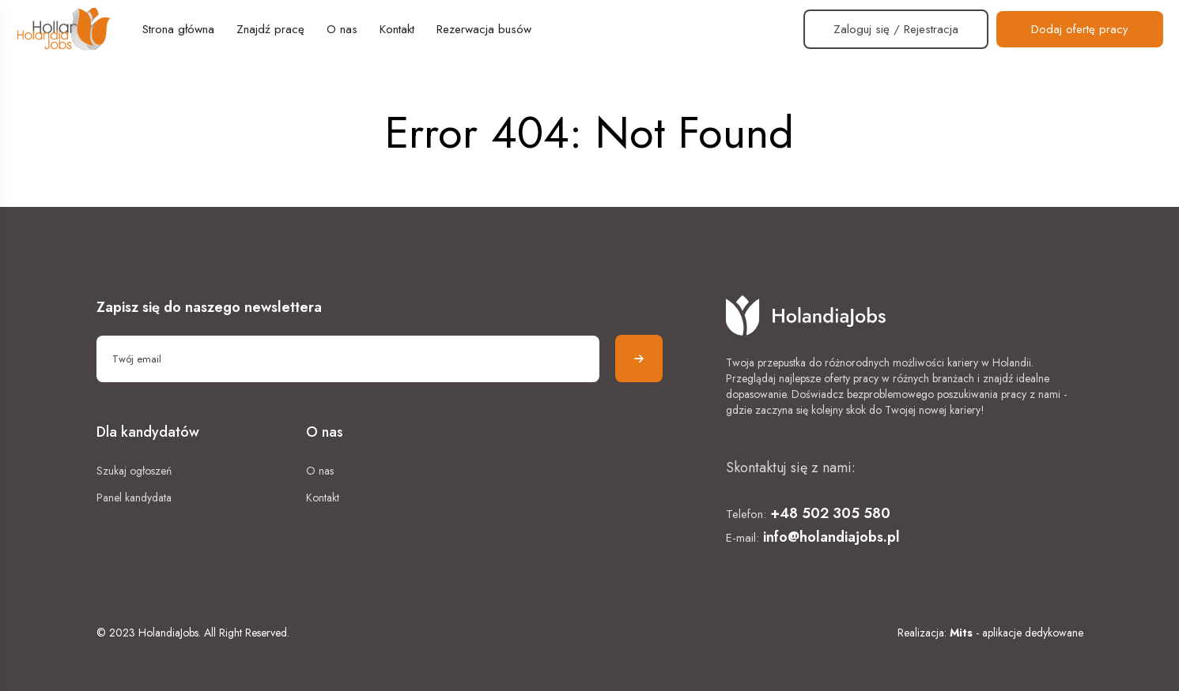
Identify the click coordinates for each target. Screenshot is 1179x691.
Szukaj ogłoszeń (134, 471)
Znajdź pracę (270, 29)
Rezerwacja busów (483, 29)
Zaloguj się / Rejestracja (895, 29)
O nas (342, 29)
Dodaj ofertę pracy (1079, 29)
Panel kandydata (134, 497)
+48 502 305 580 (830, 513)
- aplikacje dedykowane (1016, 632)
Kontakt (397, 29)
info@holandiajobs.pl (831, 537)
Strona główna (178, 29)
